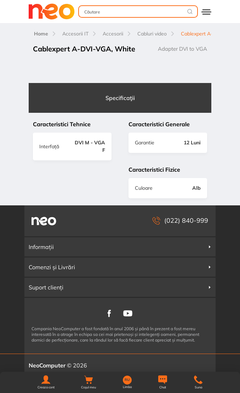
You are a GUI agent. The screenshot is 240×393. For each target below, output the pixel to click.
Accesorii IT (75, 34)
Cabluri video (152, 34)
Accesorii (113, 34)
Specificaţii (120, 97)
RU (127, 380)
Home (41, 34)
